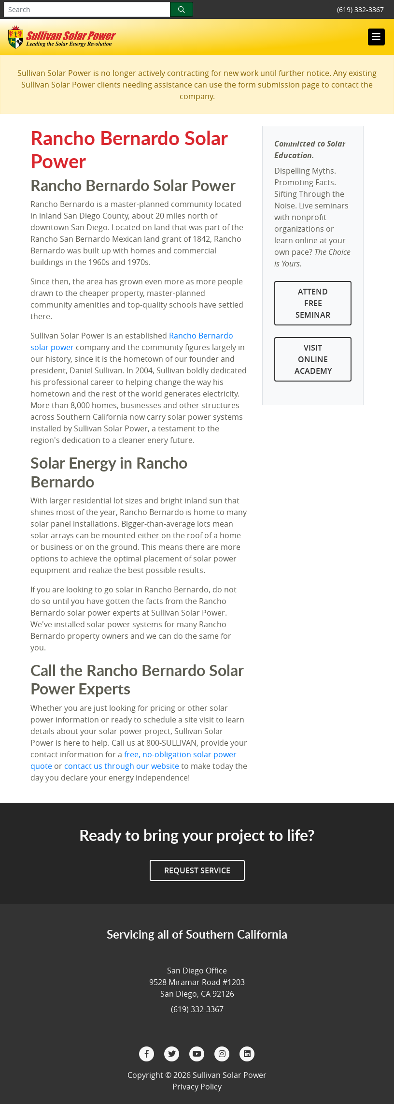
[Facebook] (147, 1052)
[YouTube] (198, 1052)
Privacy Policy (197, 1086)
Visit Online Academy (313, 359)
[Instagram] (223, 1052)
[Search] (181, 9)
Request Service (197, 870)
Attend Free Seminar (313, 303)
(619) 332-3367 (360, 9)
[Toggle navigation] (376, 37)
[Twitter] (172, 1052)
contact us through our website (121, 766)
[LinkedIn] (247, 1052)
